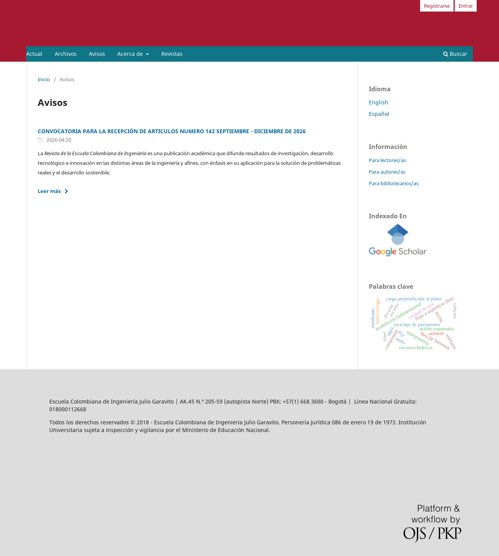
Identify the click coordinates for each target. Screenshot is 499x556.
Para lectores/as (387, 160)
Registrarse (437, 5)
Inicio (44, 79)
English (378, 102)
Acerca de (130, 53)
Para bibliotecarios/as (394, 183)
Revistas (172, 53)
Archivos (66, 53)
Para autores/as (387, 171)
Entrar (466, 5)
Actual (34, 53)
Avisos (97, 53)
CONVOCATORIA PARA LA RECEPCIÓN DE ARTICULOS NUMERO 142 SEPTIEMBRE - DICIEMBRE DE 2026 (172, 131)
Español (379, 113)
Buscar (455, 53)
